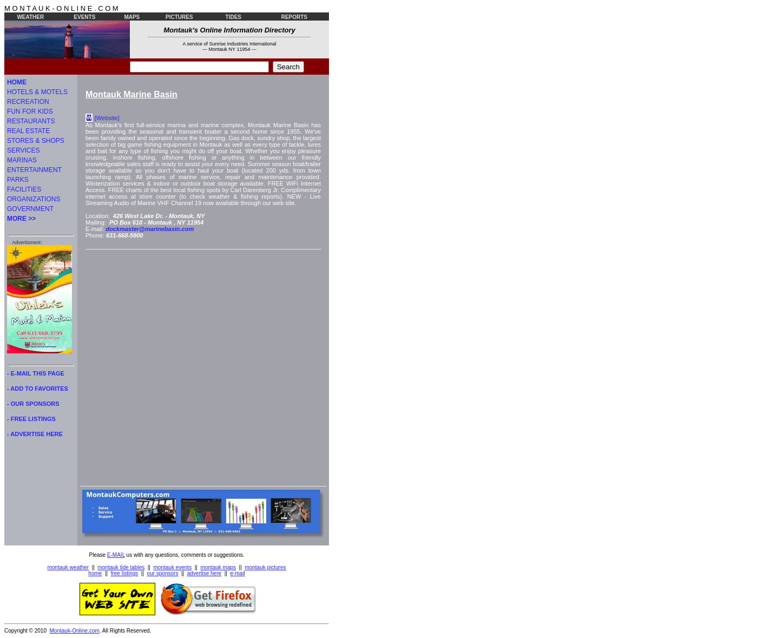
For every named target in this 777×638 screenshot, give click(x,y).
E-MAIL (116, 555)
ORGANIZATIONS (33, 199)
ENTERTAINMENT (34, 170)
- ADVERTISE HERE (35, 434)
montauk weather (68, 567)
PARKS (18, 179)
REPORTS (294, 17)
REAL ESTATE (28, 131)
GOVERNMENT (30, 209)
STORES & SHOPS (35, 140)
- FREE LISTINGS (31, 419)
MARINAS (22, 160)
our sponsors (163, 573)
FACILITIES (24, 189)
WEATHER (30, 17)
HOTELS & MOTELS (37, 92)
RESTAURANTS (31, 121)
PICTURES (179, 17)
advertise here (204, 573)
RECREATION (28, 102)
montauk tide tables (121, 567)
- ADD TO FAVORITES (37, 388)
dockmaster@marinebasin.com (150, 229)
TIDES (233, 17)
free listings (125, 573)
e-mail (237, 573)
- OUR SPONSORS (33, 403)
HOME (17, 82)
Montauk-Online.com (75, 631)
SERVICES (23, 150)
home (95, 573)
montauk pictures (265, 567)
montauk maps (218, 567)
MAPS (132, 17)
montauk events (173, 567)
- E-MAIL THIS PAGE (35, 373)
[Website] (107, 118)
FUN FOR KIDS (30, 111)
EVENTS (84, 17)
